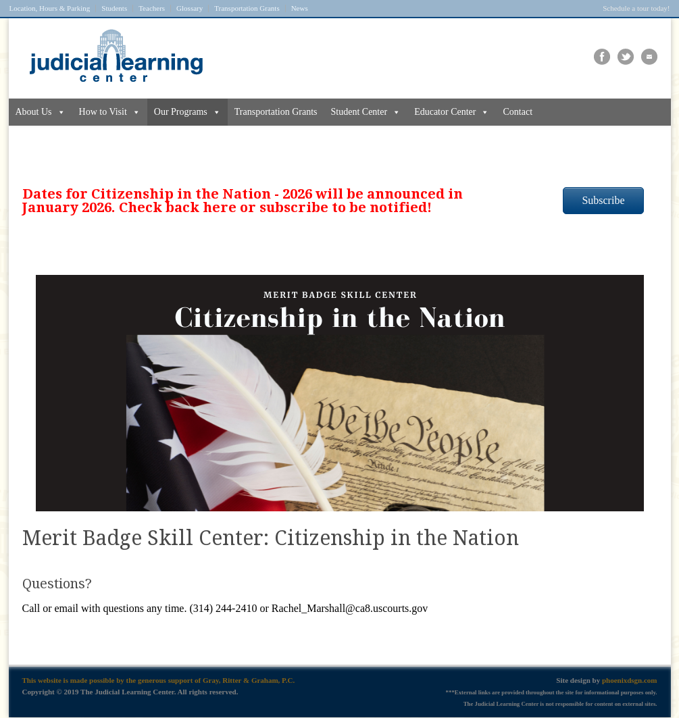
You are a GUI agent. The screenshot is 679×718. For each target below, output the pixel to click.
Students (114, 8)
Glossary (189, 8)
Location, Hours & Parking (50, 8)
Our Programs (187, 112)
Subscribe (603, 200)
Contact (517, 112)
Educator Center (451, 112)
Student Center (366, 112)
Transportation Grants (246, 8)
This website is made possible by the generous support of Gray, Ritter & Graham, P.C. (158, 680)
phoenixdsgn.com (629, 680)
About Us (41, 112)
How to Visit (110, 112)
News (299, 8)
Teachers (152, 8)
